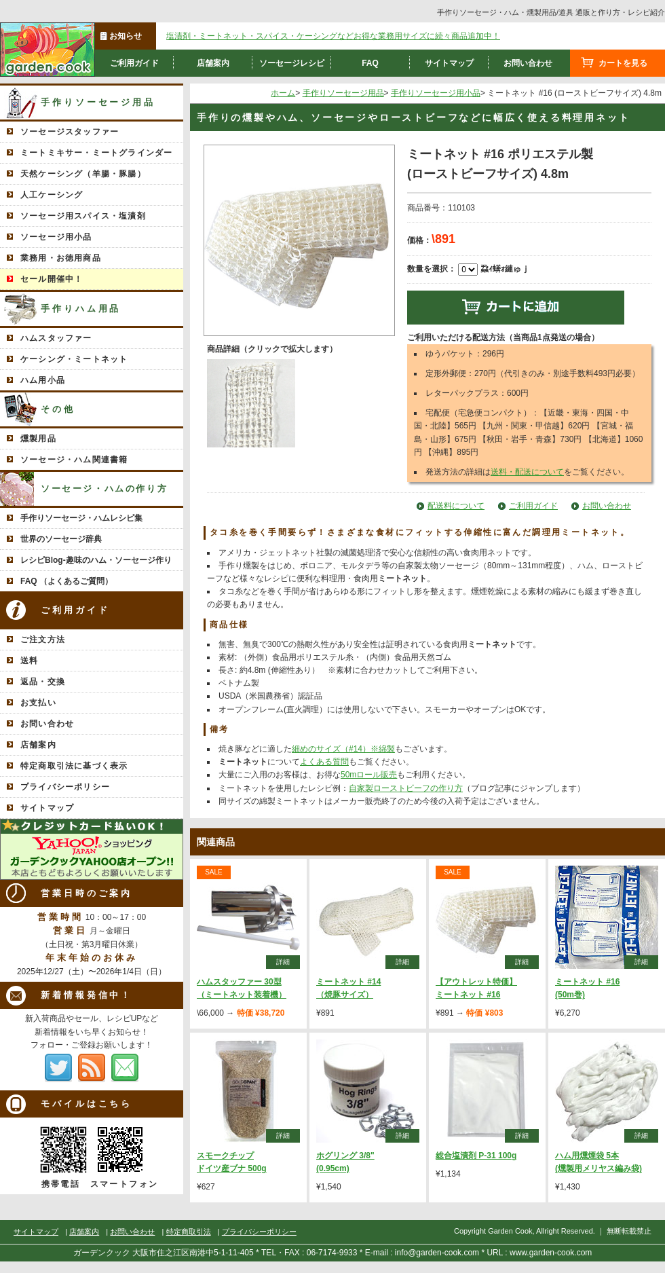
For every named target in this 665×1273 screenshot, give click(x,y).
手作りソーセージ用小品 (435, 93)
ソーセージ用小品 (56, 237)
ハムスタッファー (56, 338)
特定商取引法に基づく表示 (74, 766)
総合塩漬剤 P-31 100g (476, 1155)
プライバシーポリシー (65, 787)
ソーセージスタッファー (69, 131)
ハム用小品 (42, 380)
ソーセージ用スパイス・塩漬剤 (83, 216)
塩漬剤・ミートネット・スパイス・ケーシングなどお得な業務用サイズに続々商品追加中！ (333, 36)
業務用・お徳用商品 (60, 258)
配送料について (456, 506)
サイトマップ (449, 63)
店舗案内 (213, 63)
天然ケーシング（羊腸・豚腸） (83, 174)
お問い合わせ (528, 63)
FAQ (370, 63)
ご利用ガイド (134, 63)
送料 (29, 660)
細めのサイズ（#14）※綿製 (343, 749)
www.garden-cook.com (551, 1252)
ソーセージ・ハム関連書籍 (74, 459)
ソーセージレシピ (291, 63)
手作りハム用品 (81, 308)
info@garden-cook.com (437, 1252)
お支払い (38, 702)
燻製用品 (38, 438)
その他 (58, 409)
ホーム (283, 93)
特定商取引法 (188, 1232)
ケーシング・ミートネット (74, 359)
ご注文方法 (42, 639)
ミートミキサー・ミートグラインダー (96, 153)
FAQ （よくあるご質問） (66, 581)
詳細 (283, 961)
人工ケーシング (51, 195)
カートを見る (622, 63)
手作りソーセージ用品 (98, 102)
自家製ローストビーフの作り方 (406, 788)
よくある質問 (324, 762)
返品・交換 (42, 681)
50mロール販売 (369, 774)
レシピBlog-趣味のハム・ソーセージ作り (96, 560)
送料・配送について (527, 472)
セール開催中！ (51, 279)
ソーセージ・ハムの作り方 (104, 488)
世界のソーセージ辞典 (61, 539)
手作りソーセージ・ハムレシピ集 (81, 518)
